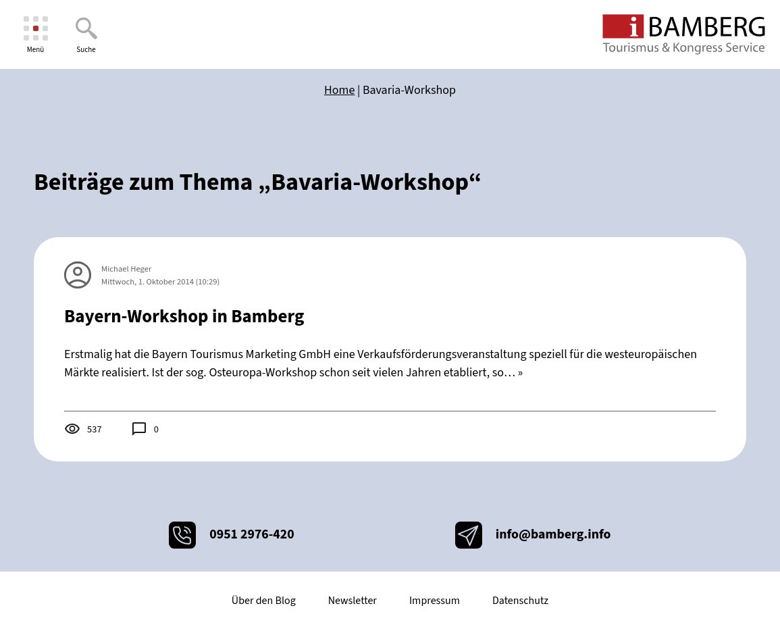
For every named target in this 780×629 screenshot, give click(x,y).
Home (339, 90)
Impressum (434, 600)
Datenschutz (520, 600)
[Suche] (86, 34)
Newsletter (352, 600)
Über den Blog (264, 600)
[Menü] (35, 34)
